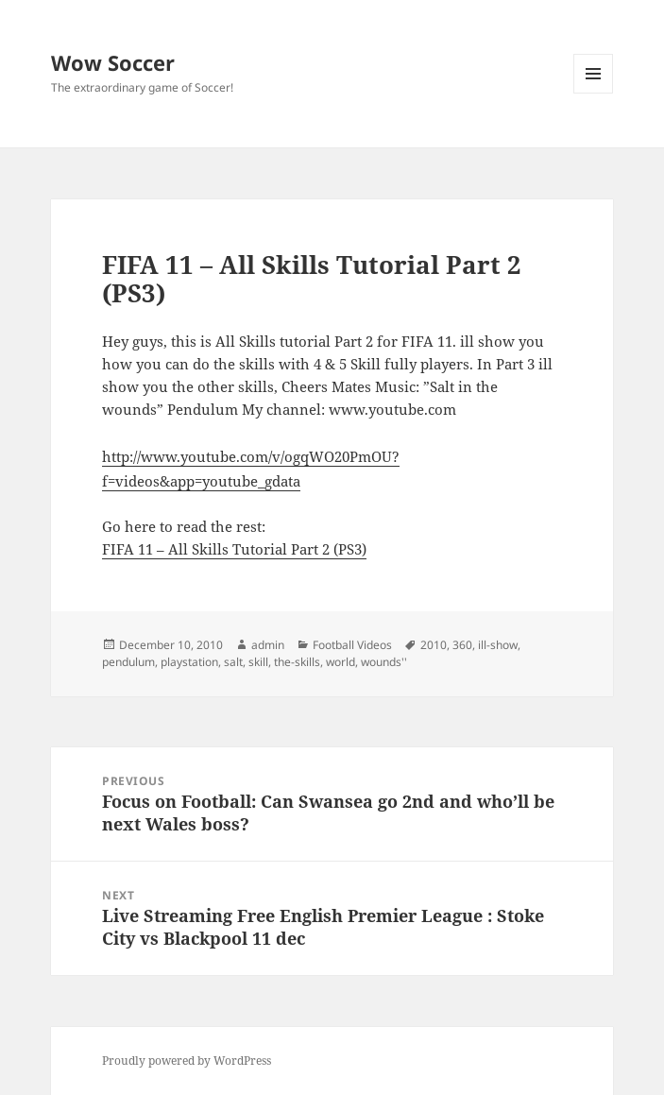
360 (462, 645)
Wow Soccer (113, 62)
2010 (433, 645)
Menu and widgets (593, 93)
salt (233, 662)
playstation (189, 662)
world (340, 662)
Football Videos (352, 645)
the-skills (297, 662)
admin (267, 645)
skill (258, 662)
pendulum (128, 662)
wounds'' (384, 662)
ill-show (498, 645)
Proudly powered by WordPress (186, 1060)
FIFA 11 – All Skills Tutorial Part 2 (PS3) (234, 548)
